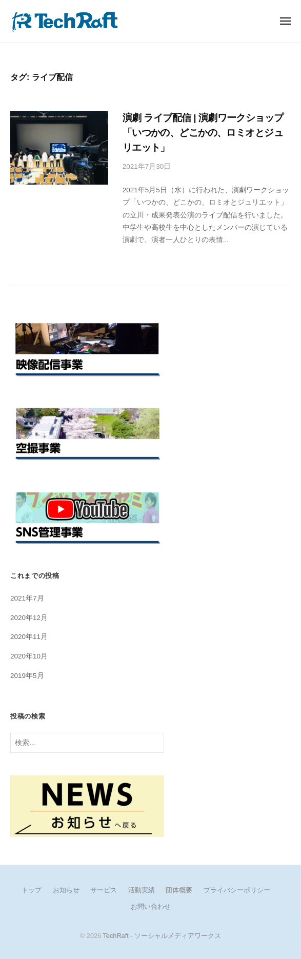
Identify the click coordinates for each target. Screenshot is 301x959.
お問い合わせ (151, 906)
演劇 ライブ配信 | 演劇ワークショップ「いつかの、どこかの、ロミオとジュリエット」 (203, 132)
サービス (103, 890)
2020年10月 (29, 656)
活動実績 (141, 890)
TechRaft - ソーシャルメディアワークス (162, 936)
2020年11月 (29, 637)
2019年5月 (27, 676)
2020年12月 (29, 618)
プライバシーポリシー (237, 890)
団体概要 (179, 890)
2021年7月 (27, 598)
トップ (32, 890)
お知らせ (66, 890)
